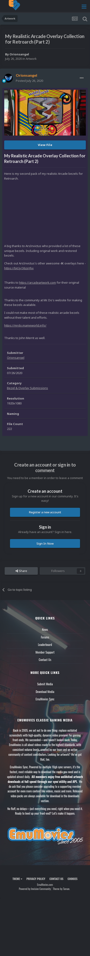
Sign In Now (45, 543)
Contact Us (45, 659)
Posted (29, 81)
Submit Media (45, 684)
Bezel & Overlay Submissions (27, 388)
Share (21, 570)
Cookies (72, 879)
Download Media (45, 691)
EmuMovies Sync (44, 699)
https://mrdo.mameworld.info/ (25, 325)
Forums (45, 637)
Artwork (31, 59)
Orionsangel (19, 54)
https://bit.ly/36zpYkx (19, 268)
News (45, 629)
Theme (17, 879)
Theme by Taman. (61, 889)
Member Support (45, 652)
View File (45, 145)
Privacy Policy (35, 879)
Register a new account (45, 512)
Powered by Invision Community (35, 889)
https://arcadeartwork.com (37, 282)
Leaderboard (45, 644)
